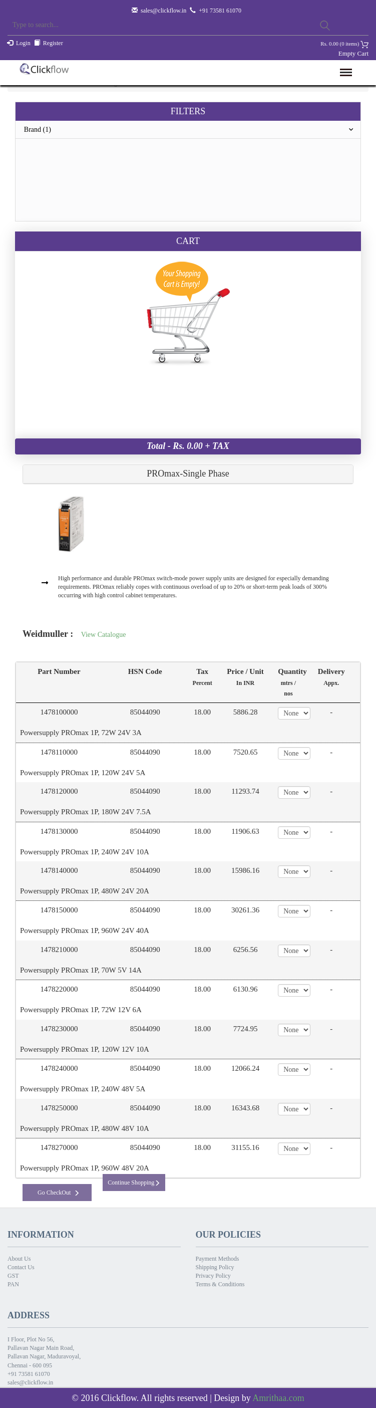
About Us (19, 1258)
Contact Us (21, 1267)
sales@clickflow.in (163, 10)
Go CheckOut (59, 1192)
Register (53, 43)
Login (23, 43)
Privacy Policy (213, 1275)
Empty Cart (353, 53)
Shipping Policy (215, 1267)
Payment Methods (217, 1258)
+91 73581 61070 (29, 1373)
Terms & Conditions (220, 1284)
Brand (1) (192, 129)
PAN (13, 1284)
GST (13, 1275)
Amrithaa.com (278, 1398)
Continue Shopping (134, 1182)
